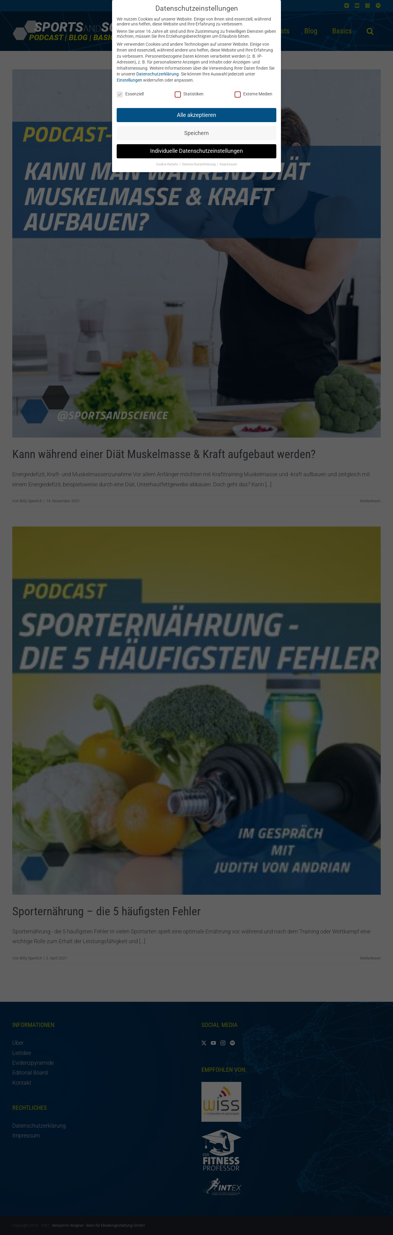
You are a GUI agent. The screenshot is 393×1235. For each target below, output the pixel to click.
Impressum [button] (228, 161)
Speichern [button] (196, 129)
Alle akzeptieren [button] (196, 111)
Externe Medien (253, 90)
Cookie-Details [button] (167, 161)
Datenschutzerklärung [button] (199, 161)
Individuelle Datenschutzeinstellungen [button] (196, 148)
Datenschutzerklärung (157, 70)
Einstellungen (129, 76)
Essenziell (130, 90)
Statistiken (189, 90)
